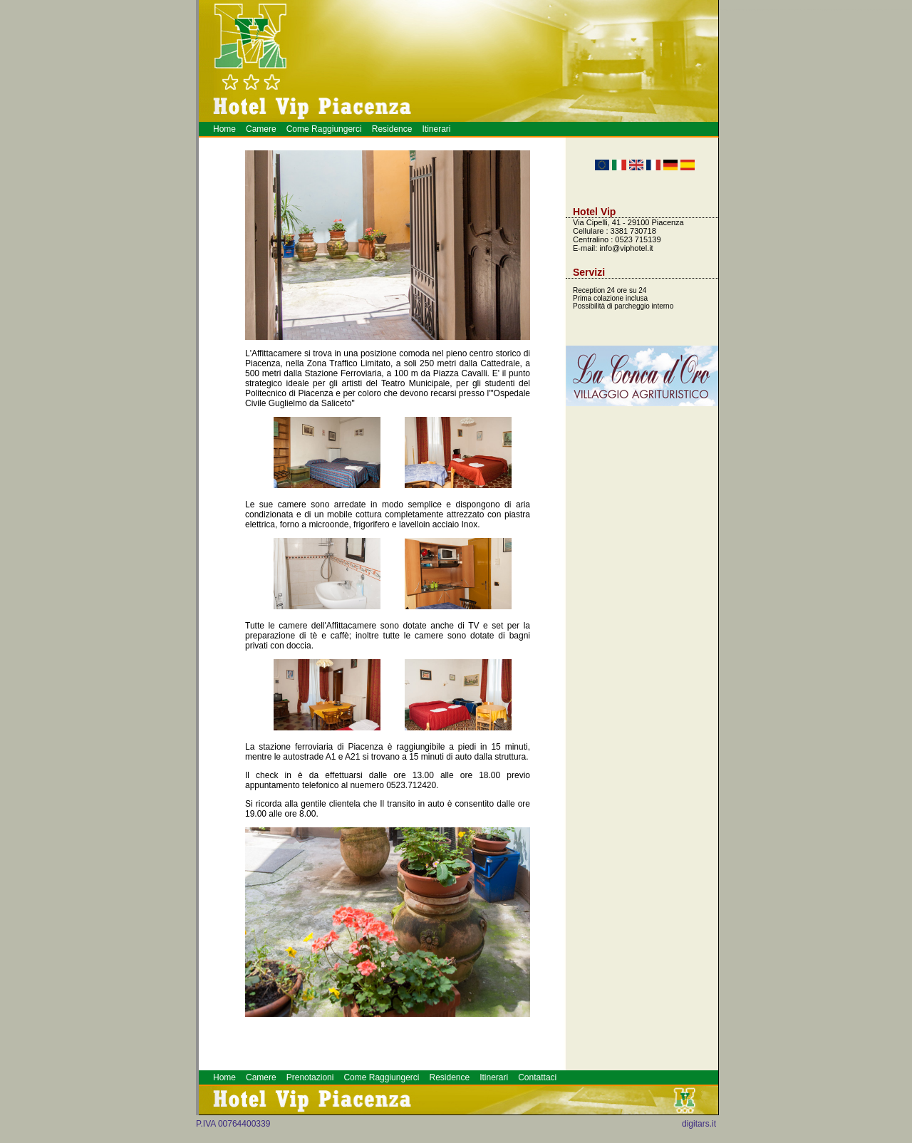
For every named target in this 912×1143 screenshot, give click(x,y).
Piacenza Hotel (893, 9)
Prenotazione (902, 9)
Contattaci (537, 1077)
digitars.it (699, 1124)
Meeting (899, 9)
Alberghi (897, 9)
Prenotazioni (310, 1077)
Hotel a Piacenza (907, 9)
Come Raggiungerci (324, 129)
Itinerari (436, 129)
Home (224, 129)
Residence (392, 129)
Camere (261, 129)
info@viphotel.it (626, 248)
